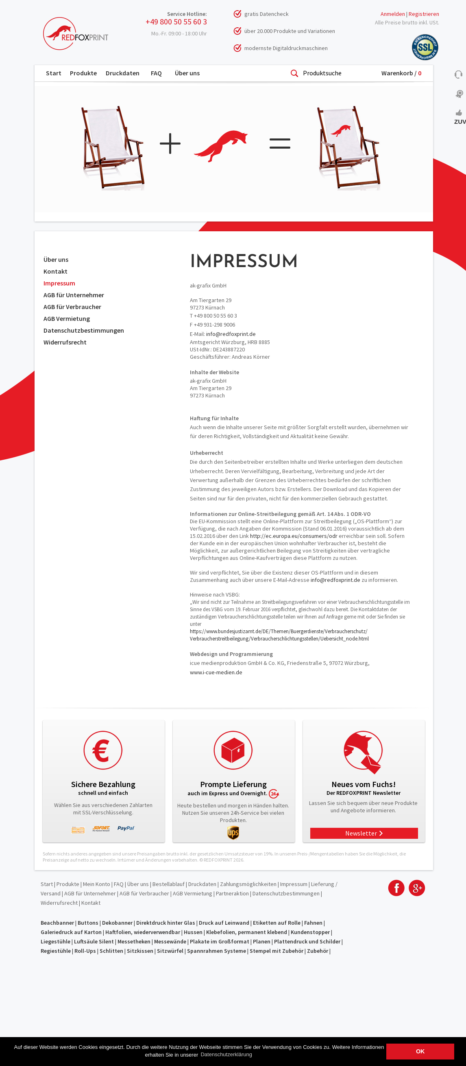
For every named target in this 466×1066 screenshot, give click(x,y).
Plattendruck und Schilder (307, 941)
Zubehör (317, 950)
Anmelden (393, 14)
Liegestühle (55, 941)
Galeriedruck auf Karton (71, 932)
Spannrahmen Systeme (216, 950)
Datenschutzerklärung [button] (226, 1054)
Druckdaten (122, 73)
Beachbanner (57, 922)
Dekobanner (117, 922)
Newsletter (361, 833)
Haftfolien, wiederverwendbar (142, 932)
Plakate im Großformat (219, 941)
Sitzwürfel (170, 950)
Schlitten (111, 950)
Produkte (83, 73)
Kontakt (56, 271)
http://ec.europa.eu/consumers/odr (294, 536)
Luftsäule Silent (94, 941)
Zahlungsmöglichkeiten (248, 884)
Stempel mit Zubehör (276, 950)
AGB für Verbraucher (72, 307)
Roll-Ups (85, 950)
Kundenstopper (310, 932)
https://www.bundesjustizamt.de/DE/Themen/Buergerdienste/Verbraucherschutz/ (279, 631)
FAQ (156, 73)
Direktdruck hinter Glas (165, 922)
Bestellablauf (168, 884)
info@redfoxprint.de (231, 334)
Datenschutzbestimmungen (84, 330)
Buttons (88, 922)
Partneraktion (232, 893)
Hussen (193, 932)
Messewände (170, 941)
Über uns (187, 73)
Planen (261, 941)
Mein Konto (96, 884)
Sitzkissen (140, 950)
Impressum (59, 283)
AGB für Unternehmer (74, 295)
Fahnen (313, 922)
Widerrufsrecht (65, 342)
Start (53, 73)
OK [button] (420, 1051)
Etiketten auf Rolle (277, 922)
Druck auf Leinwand (224, 922)
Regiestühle (56, 950)
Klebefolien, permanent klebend (246, 932)
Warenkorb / (401, 73)
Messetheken (134, 941)
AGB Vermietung (67, 318)
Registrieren (424, 14)
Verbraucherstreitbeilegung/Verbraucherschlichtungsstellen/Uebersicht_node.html (279, 638)
